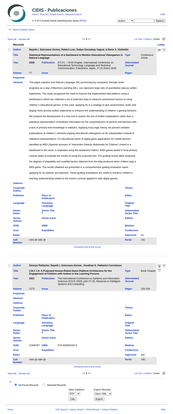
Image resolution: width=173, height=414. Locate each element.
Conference (131, 230)
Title (15, 55)
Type (127, 55)
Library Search (77, 409)
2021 (31, 278)
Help (163, 409)
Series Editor (16, 212)
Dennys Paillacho (39, 265)
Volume (17, 72)
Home (35, 14)
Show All (44, 14)
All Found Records (28, 385)
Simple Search (56, 14)
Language (18, 203)
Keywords (19, 77)
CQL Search (61, 409)
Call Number (17, 241)
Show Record (92, 409)
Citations (148, 39)
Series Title (48, 210)
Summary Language (47, 204)
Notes (16, 235)
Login (162, 14)
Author (17, 49)
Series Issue (49, 218)
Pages (128, 72)
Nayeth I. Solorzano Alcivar (66, 265)
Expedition (48, 230)
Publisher (18, 195)
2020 (31, 62)
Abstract (18, 82)
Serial (128, 239)
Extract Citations (109, 409)
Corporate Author (19, 189)
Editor (128, 195)
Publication (48, 62)
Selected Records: (57, 385)
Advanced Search (73, 14)
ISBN (44, 225)
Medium (129, 225)
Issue (45, 72)
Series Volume (17, 219)
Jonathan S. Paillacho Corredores (102, 265)
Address (18, 183)
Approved (130, 235)
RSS (82, 20)
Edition (129, 218)
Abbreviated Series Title (132, 212)
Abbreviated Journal (132, 64)
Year (15, 62)
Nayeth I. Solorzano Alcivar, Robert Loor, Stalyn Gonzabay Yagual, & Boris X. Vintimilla (79, 49)
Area (15, 230)
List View (138, 39)
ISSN (16, 225)
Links (161, 44)
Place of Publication (48, 197)
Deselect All (24, 39)
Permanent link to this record (87, 247)
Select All (12, 39)
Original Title (129, 204)
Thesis (129, 187)
